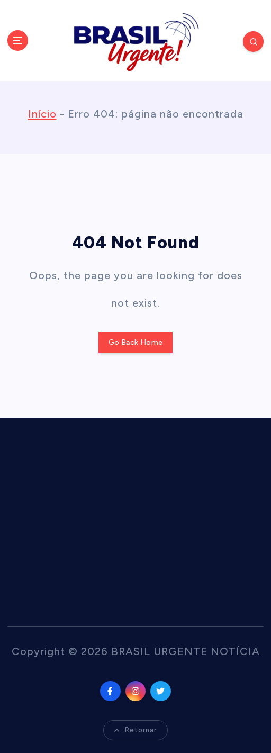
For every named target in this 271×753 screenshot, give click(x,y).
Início (42, 113)
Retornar (135, 730)
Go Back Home (135, 342)
